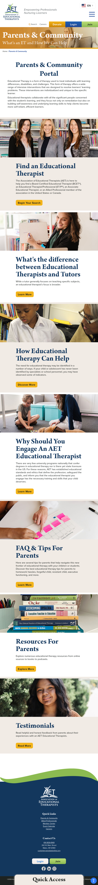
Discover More (26, 385)
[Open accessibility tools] (94, 881)
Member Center (49, 823)
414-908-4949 (49, 842)
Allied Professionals (49, 821)
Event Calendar (49, 826)
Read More (24, 746)
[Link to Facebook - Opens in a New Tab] (44, 869)
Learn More (25, 294)
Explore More (26, 669)
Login (73, 24)
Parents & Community (49, 818)
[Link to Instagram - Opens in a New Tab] (54, 869)
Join (89, 24)
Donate (57, 24)
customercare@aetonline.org (49, 850)
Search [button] (33, 24)
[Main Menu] (92, 14)
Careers (43, 24)
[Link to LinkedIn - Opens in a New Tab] (49, 869)
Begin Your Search (29, 203)
